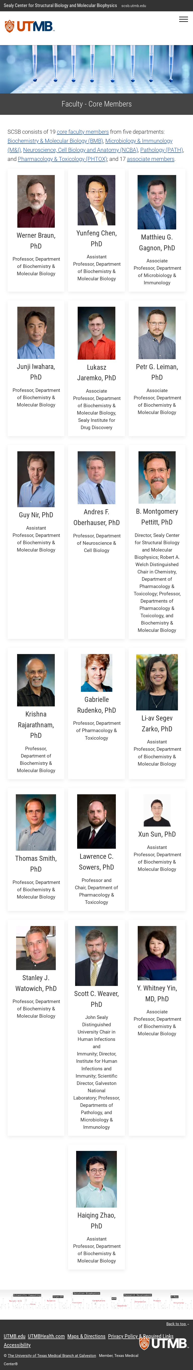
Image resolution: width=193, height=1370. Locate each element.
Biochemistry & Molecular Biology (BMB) (55, 141)
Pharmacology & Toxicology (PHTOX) (62, 159)
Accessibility (17, 1345)
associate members (150, 159)
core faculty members (83, 132)
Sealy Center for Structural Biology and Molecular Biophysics (60, 5)
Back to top (177, 1324)
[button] (183, 19)
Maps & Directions (86, 1336)
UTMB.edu (14, 1336)
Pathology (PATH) (161, 150)
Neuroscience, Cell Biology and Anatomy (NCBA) (80, 150)
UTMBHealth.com (46, 1336)
